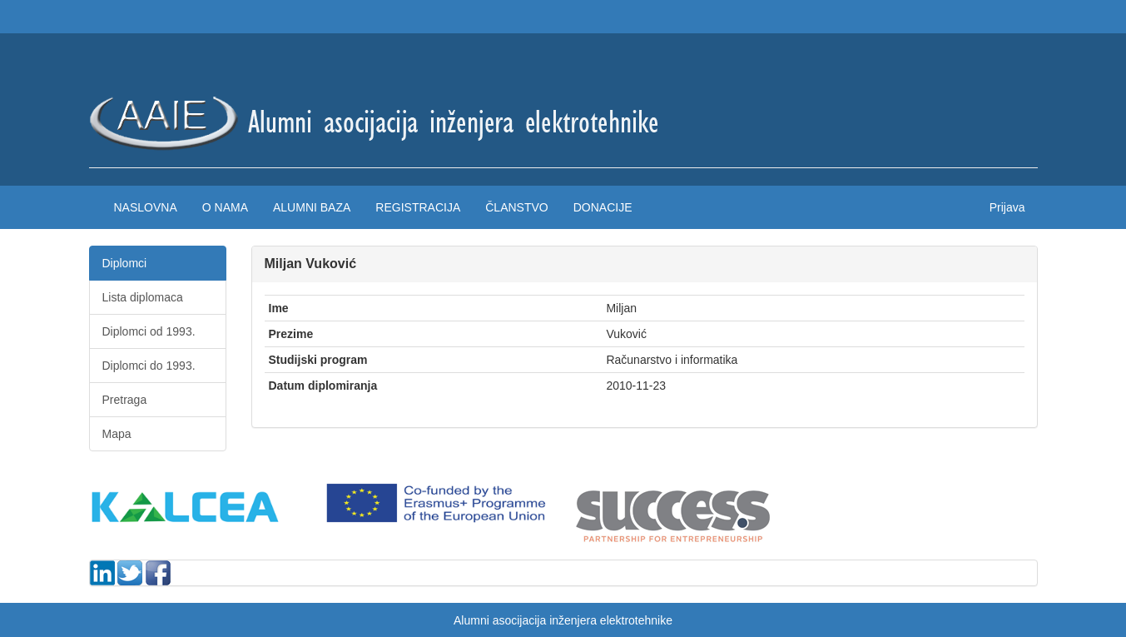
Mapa (116, 433)
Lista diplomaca (142, 297)
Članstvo (516, 207)
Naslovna (145, 207)
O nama (225, 207)
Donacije (602, 207)
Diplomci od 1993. (149, 331)
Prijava (1007, 207)
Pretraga (124, 399)
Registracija (417, 207)
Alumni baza (311, 207)
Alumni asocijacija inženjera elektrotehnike (563, 620)
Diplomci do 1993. (149, 365)
